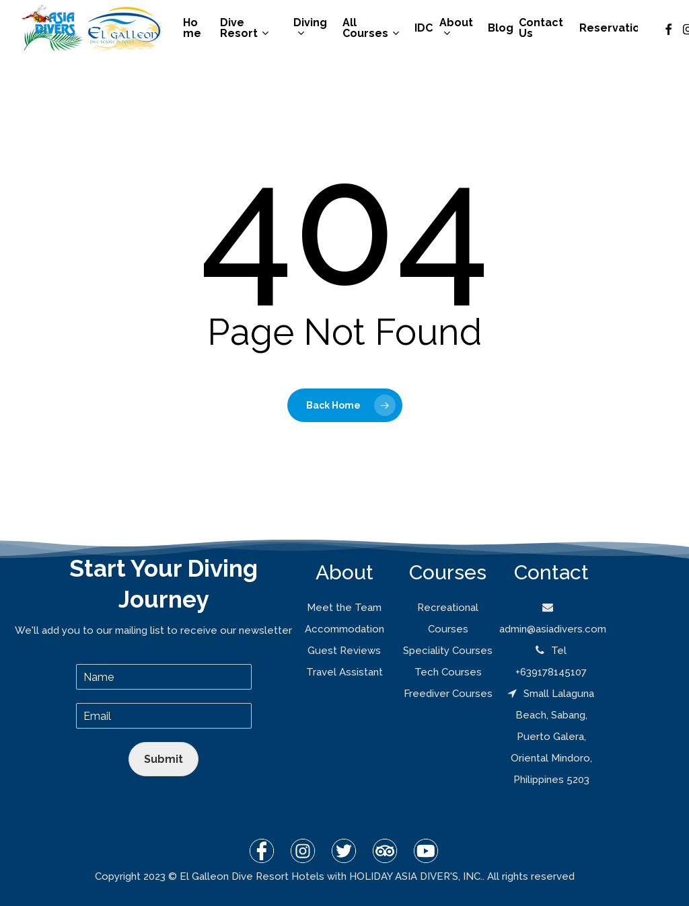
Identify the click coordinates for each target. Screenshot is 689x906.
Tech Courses (448, 672)
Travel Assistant (344, 672)
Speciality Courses (448, 651)
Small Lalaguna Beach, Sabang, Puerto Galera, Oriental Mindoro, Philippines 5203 (551, 737)
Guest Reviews (344, 651)
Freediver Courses (448, 694)
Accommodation (344, 629)
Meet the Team (344, 608)
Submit (163, 759)
